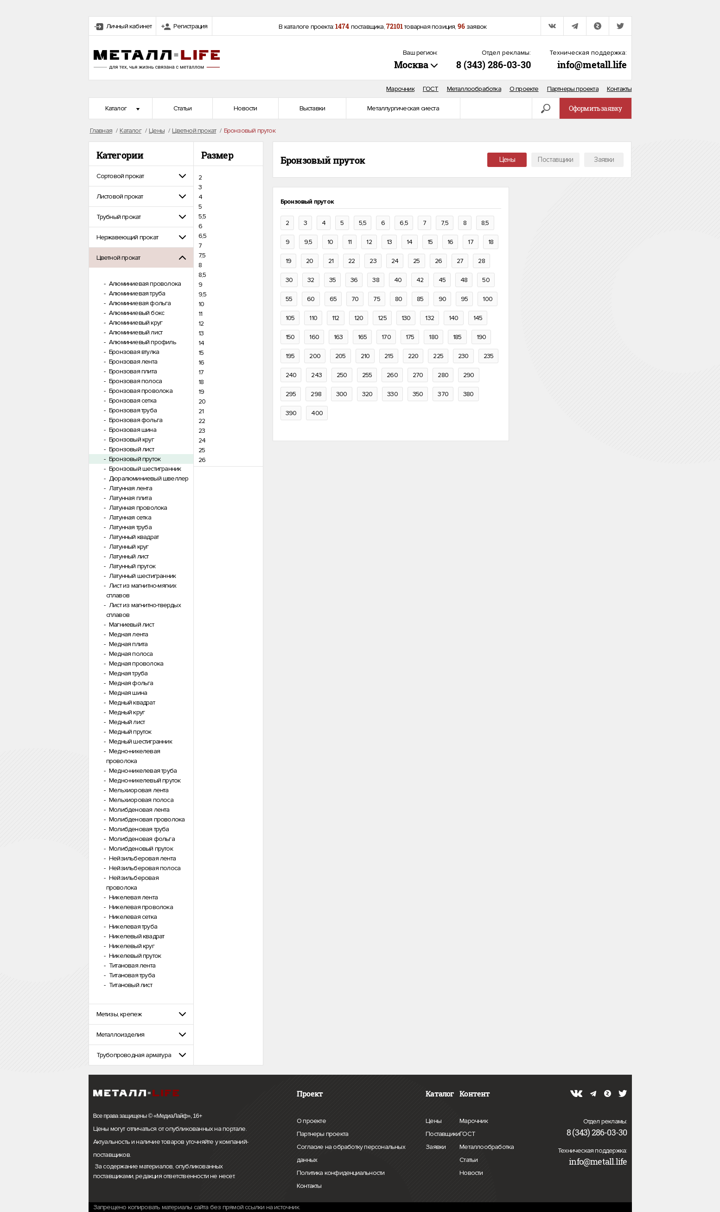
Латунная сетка (129, 517)
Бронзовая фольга (135, 420)
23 (201, 431)
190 (481, 337)
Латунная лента (130, 488)
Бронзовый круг (131, 439)
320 (367, 394)
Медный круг (126, 712)
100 (487, 299)
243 (316, 375)
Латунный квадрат (133, 537)
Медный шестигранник (140, 741)
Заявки (604, 159)
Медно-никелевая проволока (133, 756)
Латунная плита (130, 498)
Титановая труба (131, 975)
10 (201, 304)
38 (375, 280)
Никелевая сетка (132, 917)
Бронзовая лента (132, 362)
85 (420, 299)
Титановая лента (131, 965)
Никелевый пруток (134, 956)
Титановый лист (130, 985)
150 (290, 337)
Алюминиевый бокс (136, 313)
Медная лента (128, 634)
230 (463, 356)
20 (201, 401)
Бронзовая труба (132, 410)
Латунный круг (128, 547)
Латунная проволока (137, 508)
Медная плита (128, 644)
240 (291, 375)
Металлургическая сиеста (403, 108)
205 (340, 356)
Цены (507, 159)
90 (442, 299)
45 (442, 280)
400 (317, 413)
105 (290, 318)
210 (365, 356)
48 (463, 280)
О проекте (524, 89)
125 (382, 318)
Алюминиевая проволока (144, 284)
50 (485, 280)
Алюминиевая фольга (139, 303)
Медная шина (127, 693)
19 (201, 392)
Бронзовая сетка (132, 400)
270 (418, 375)
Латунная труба (130, 527)
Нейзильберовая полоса (144, 868)
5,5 (202, 216)
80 (398, 299)
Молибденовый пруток (140, 849)
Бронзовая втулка (133, 352)
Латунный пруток (131, 566)
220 (413, 356)
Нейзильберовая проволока (132, 882)
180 (433, 337)
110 (313, 318)
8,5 (202, 275)
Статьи (182, 108)
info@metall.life (592, 64)
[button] (141, 176)
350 (418, 394)
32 (310, 280)
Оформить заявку (595, 108)
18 (201, 382)
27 (460, 261)
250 (342, 375)
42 (419, 280)
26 (201, 460)
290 (468, 375)
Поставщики (555, 159)
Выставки (312, 108)
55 (289, 299)
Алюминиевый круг (135, 323)
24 (201, 440)
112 (335, 318)
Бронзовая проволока (140, 391)
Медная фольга (130, 683)
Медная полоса (130, 654)
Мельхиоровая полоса (140, 800)
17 (201, 372)
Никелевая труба (132, 926)
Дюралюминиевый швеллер (148, 478)
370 (443, 394)
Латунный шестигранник (142, 576)
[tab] (141, 176)
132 (429, 318)
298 (316, 394)
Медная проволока (135, 663)
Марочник (400, 89)
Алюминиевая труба (137, 293)
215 (388, 356)
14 (201, 343)
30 (289, 280)
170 (386, 337)
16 (201, 362)
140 (454, 318)
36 (353, 280)
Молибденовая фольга (141, 839)
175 (410, 337)
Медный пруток (130, 732)
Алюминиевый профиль (142, 342)
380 (468, 394)
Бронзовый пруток (134, 459)
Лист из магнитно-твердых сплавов (143, 610)
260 (392, 375)
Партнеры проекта (573, 89)
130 (406, 318)
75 (376, 299)
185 (457, 337)
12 (201, 323)
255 (367, 375)
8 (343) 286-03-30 (493, 64)
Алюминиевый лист (135, 332)
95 (464, 299)
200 (314, 356)
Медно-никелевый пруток (144, 780)
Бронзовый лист (131, 449)
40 (397, 280)
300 (341, 394)
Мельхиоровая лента (138, 790)
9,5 (202, 294)
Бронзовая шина (132, 430)
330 (392, 394)
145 (478, 318)
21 (201, 411)
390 (291, 413)
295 (291, 394)
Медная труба (128, 673)
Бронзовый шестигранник (144, 469)
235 (489, 356)
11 (200, 314)
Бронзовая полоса (135, 381)
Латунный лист (128, 556)
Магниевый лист (131, 624)
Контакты (619, 89)
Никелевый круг (131, 946)
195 (290, 356)
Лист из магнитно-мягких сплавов (141, 590)
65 (333, 299)
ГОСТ (431, 89)
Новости (245, 108)
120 (358, 318)
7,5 (202, 255)
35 (332, 280)
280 (443, 375)
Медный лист (126, 722)
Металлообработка (474, 89)
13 (201, 333)
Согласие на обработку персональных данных (351, 1155)
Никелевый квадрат (136, 936)
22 (201, 421)
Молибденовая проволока (146, 819)
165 (362, 337)
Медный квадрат (131, 702)
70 (354, 299)
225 (438, 356)
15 (201, 353)
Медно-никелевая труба (142, 771)
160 (314, 337)
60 (310, 299)
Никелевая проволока (140, 907)
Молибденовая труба (138, 829)
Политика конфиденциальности (340, 1173)
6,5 (202, 236)
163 (338, 337)
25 (201, 450)
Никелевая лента (133, 897)
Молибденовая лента (139, 810)
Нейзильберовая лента (142, 858)
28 (481, 261)
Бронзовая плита (132, 371)
